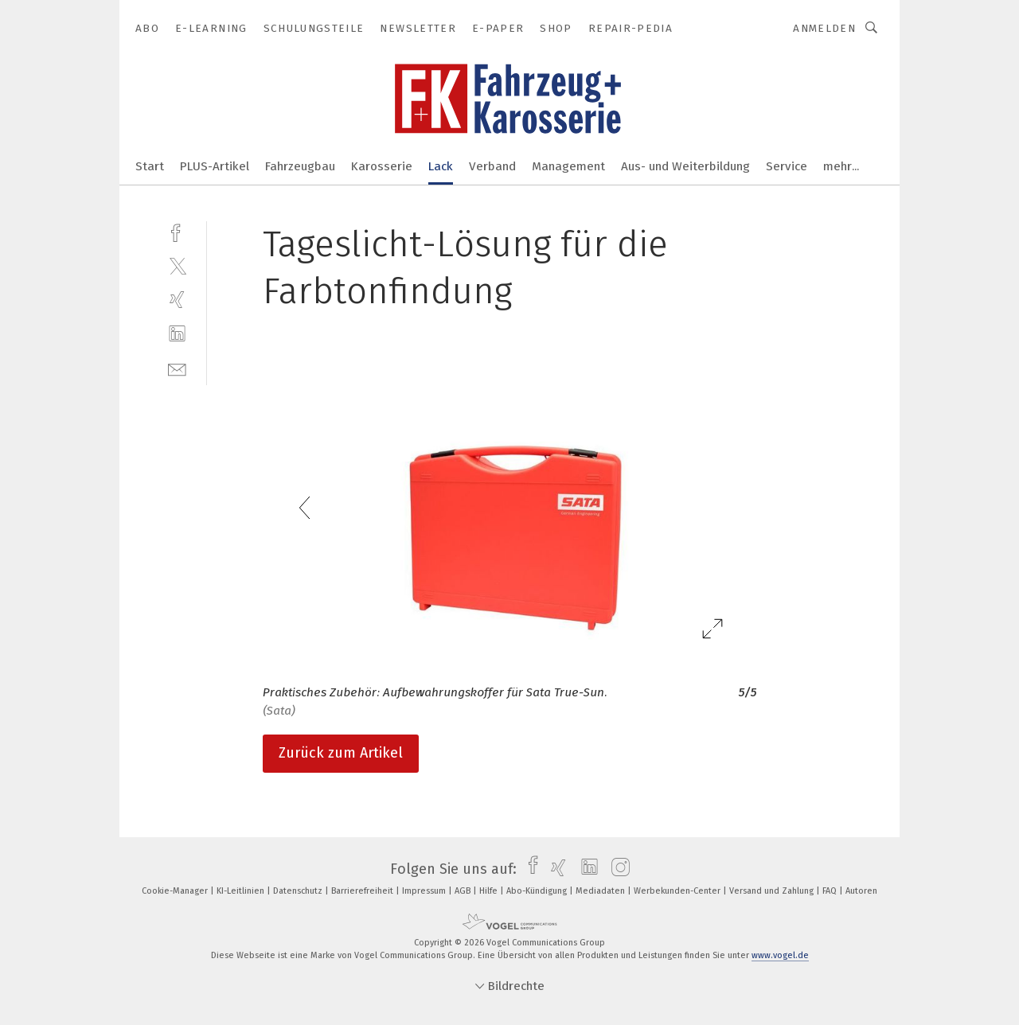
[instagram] (616, 869)
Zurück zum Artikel (341, 753)
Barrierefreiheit (363, 891)
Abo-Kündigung (537, 891)
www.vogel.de (780, 955)
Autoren (861, 891)
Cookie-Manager (176, 891)
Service (786, 166)
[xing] (177, 300)
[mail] (177, 368)
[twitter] (177, 265)
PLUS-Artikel (214, 166)
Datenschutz (299, 891)
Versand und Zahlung (772, 891)
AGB (464, 891)
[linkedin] (177, 334)
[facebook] (177, 231)
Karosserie (381, 166)
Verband (492, 166)
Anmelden (824, 28)
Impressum (425, 891)
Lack (440, 166)
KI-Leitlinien (242, 891)
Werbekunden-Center (678, 891)
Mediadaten (601, 891)
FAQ (830, 891)
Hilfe (489, 891)
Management (568, 166)
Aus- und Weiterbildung (685, 166)
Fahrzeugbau (300, 166)
